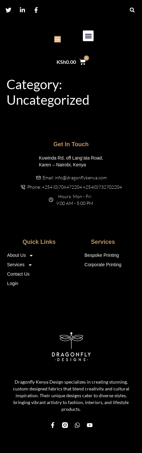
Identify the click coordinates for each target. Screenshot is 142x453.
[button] (132, 10)
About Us (20, 255)
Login (12, 283)
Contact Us (18, 274)
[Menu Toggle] (57, 39)
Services (19, 264)
